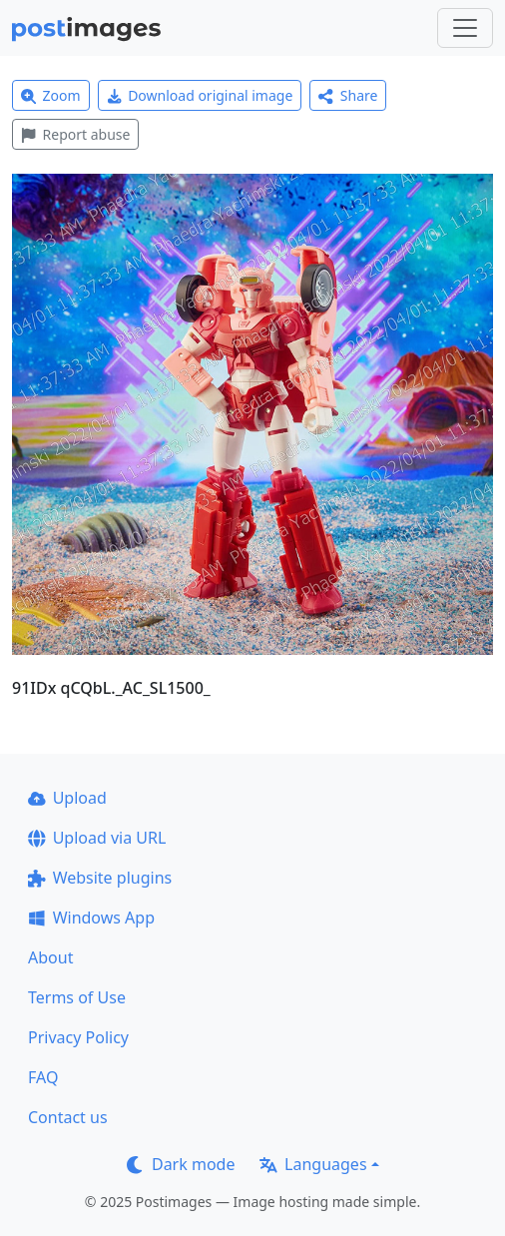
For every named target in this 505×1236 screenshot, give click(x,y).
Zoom (51, 95)
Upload (67, 798)
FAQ (43, 1077)
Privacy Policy (78, 1037)
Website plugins (100, 878)
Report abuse (75, 134)
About (50, 957)
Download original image (200, 95)
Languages (312, 1164)
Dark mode (181, 1164)
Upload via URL (97, 838)
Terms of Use (77, 997)
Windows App (91, 917)
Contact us (68, 1117)
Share (347, 95)
